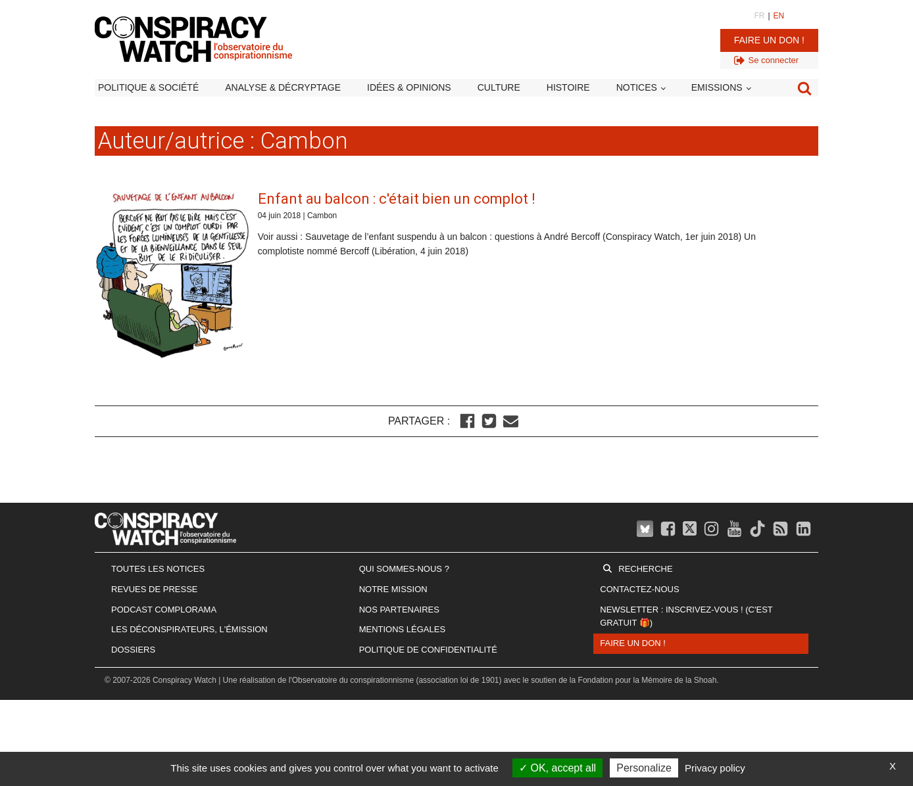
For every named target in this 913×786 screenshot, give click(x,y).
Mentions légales (402, 629)
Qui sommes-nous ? (404, 569)
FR (759, 15)
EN (779, 15)
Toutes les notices (158, 569)
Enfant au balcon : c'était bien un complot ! (396, 199)
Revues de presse (154, 589)
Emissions (717, 87)
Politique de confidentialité (428, 650)
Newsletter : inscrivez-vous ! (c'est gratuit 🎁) (686, 616)
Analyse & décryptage (283, 87)
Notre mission (393, 589)
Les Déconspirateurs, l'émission (189, 629)
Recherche (645, 569)
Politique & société (148, 87)
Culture (499, 87)
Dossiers (133, 650)
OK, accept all (557, 768)
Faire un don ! (769, 40)
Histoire (568, 87)
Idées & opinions (409, 87)
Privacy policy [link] (715, 768)
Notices (636, 87)
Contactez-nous (639, 589)
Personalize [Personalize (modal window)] (644, 768)
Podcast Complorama (163, 609)
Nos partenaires (399, 609)
